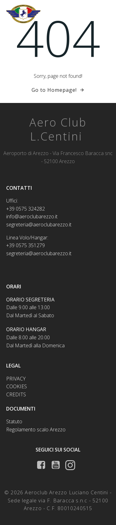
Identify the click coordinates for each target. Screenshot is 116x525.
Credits (16, 394)
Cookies (16, 386)
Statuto (14, 421)
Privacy (16, 378)
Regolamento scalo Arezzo (36, 429)
